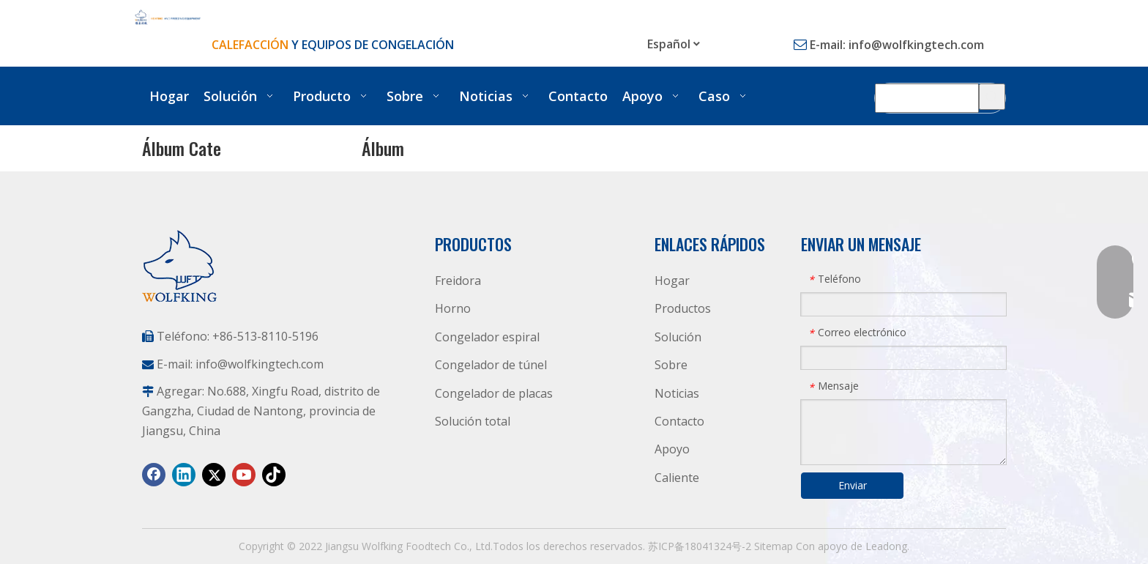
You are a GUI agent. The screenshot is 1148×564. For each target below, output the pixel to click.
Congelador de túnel (491, 365)
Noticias (677, 393)
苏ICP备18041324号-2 (699, 546)
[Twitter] (213, 474)
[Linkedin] (183, 474)
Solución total (472, 421)
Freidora (458, 280)
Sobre (671, 365)
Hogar (672, 280)
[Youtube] (244, 474)
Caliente (677, 478)
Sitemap (773, 546)
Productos (683, 308)
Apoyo (672, 449)
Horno (453, 308)
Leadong (886, 546)
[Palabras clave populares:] (992, 97)
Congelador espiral (487, 337)
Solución (678, 337)
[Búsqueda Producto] (927, 97)
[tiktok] (274, 474)
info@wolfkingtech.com (916, 45)
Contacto (679, 421)
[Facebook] (153, 474)
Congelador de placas (494, 393)
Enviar (852, 485)
